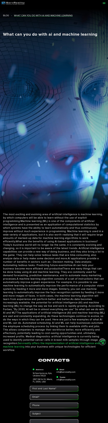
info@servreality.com (65, 372)
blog (6, 15)
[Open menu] (104, 3)
